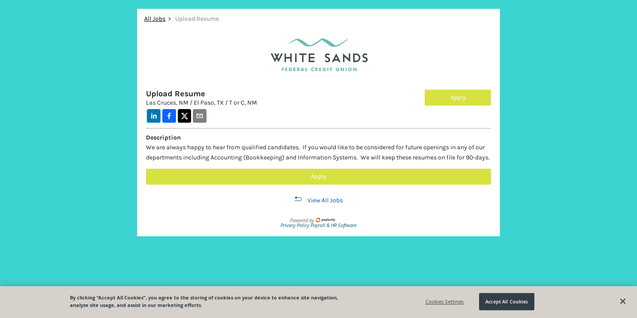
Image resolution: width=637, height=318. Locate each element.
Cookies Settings (445, 301)
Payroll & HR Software (334, 225)
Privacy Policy (295, 225)
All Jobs (154, 19)
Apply (458, 97)
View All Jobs (325, 200)
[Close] (623, 301)
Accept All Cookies (506, 301)
